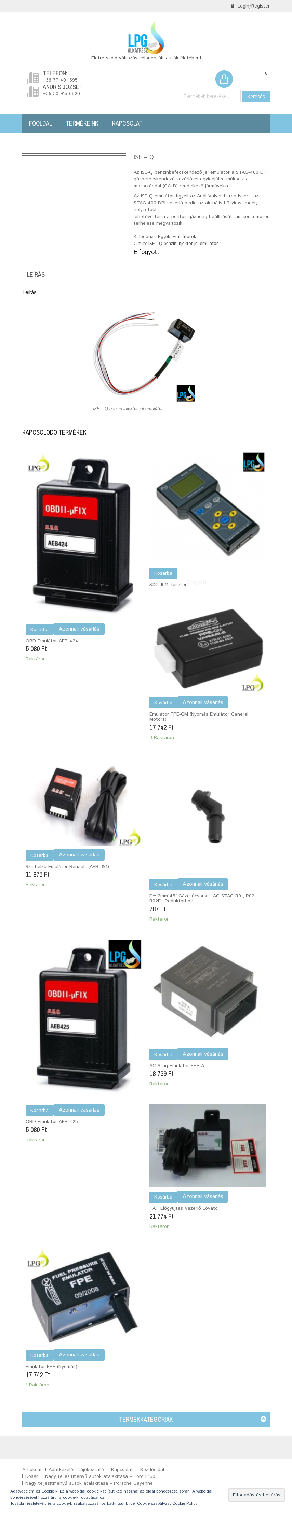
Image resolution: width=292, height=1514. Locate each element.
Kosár (31, 1476)
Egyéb (164, 237)
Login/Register (250, 6)
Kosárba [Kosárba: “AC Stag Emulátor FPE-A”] (163, 1054)
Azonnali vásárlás (79, 629)
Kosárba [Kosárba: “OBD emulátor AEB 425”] (39, 1110)
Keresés (256, 96)
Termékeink (82, 123)
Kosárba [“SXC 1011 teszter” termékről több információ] (163, 573)
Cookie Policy (184, 1503)
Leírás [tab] (36, 274)
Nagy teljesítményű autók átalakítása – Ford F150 (100, 1476)
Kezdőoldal (152, 1469)
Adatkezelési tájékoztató (76, 1469)
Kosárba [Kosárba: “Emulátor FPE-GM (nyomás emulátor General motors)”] (163, 703)
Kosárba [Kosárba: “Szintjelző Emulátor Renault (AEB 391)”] (39, 855)
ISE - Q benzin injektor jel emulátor (183, 243)
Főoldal (40, 123)
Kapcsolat (127, 123)
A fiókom (31, 1469)
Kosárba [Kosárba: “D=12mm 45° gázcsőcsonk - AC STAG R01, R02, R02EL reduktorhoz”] (163, 884)
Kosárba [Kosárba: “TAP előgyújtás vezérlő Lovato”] (163, 1197)
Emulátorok (184, 237)
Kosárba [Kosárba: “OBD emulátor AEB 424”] (39, 629)
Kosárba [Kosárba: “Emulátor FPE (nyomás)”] (39, 1355)
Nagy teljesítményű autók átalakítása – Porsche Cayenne (89, 1483)
